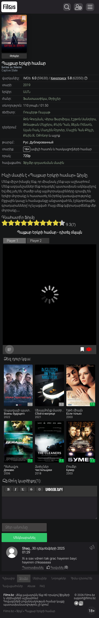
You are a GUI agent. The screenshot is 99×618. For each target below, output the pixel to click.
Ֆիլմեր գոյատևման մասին (43, 163)
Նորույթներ (58, 578)
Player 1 (12, 241)
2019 (26, 85)
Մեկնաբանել (24, 537)
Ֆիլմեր (23, 578)
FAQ (42, 586)
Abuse (31, 586)
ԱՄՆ (26, 92)
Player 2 (36, 241)
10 (62, 223)
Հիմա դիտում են (81, 578)
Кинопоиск (58, 78)
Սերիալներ (40, 578)
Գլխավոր (8, 578)
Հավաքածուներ (12, 586)
